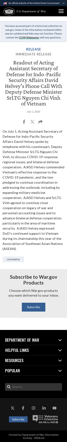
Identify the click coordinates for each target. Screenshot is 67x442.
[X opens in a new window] (12, 408)
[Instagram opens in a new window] (33, 408)
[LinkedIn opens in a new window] (44, 408)
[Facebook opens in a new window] (23, 408)
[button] (61, 11)
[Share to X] (32, 122)
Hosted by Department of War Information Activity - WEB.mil (34, 436)
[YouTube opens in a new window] (54, 408)
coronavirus (13, 259)
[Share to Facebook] (24, 122)
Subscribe (33, 307)
